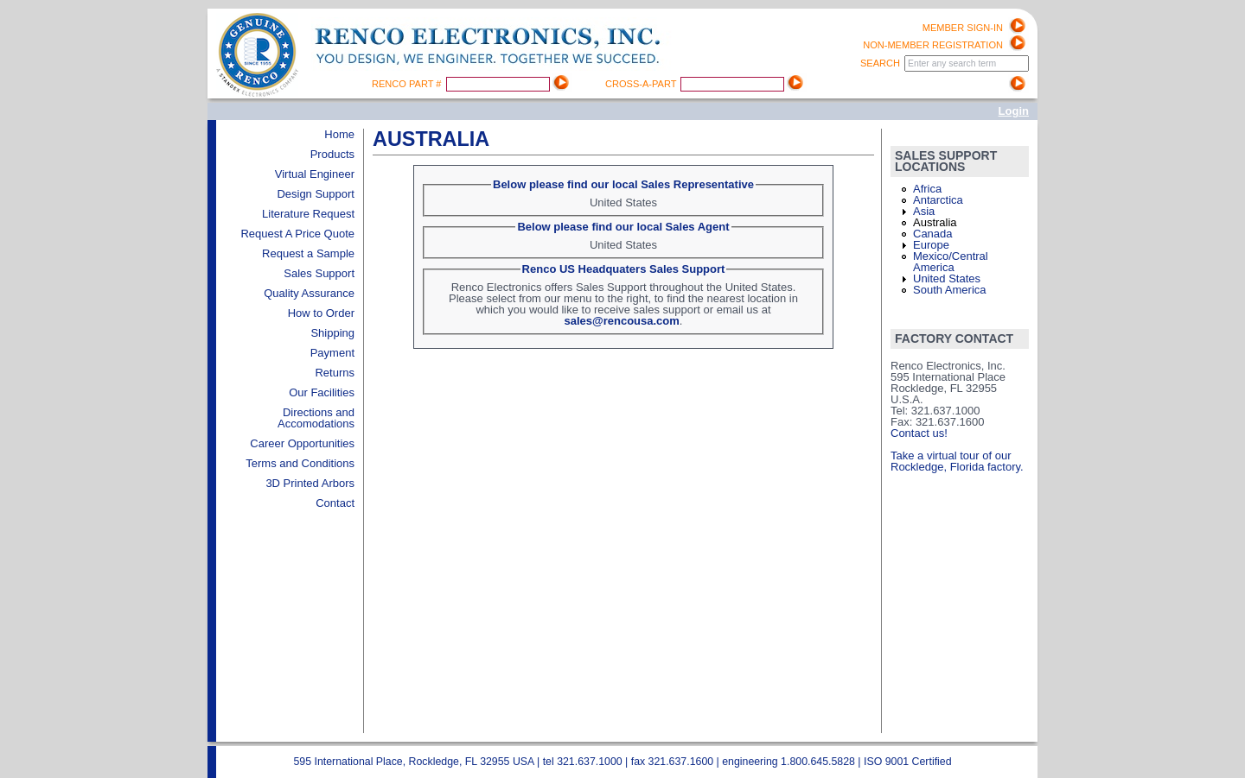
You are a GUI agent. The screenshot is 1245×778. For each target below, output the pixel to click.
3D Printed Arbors (309, 483)
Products (332, 154)
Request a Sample (308, 253)
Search (881, 63)
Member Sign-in (963, 27)
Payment (332, 352)
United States (946, 278)
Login (1014, 110)
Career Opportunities (302, 443)
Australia (935, 222)
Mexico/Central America (950, 262)
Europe (931, 244)
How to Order (321, 313)
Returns (334, 372)
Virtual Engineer (314, 174)
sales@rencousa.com (622, 320)
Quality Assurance (309, 293)
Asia (924, 211)
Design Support (315, 193)
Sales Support (319, 273)
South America (949, 289)
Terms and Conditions (300, 463)
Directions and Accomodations (316, 418)
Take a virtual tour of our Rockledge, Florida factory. (957, 461)
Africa (927, 188)
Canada (933, 233)
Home (339, 134)
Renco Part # (408, 84)
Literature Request (308, 213)
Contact (335, 503)
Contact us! (919, 433)
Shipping (332, 332)
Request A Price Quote (297, 233)
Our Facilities (321, 392)
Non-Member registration (933, 45)
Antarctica (938, 199)
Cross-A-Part (642, 84)
